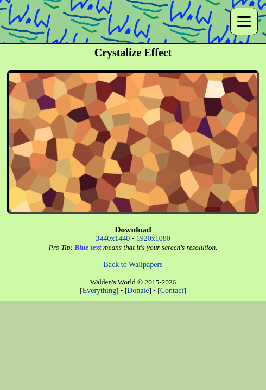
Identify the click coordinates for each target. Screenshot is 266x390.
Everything (99, 291)
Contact (172, 291)
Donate (138, 291)
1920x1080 (153, 239)
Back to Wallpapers (132, 265)
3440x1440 (113, 239)
